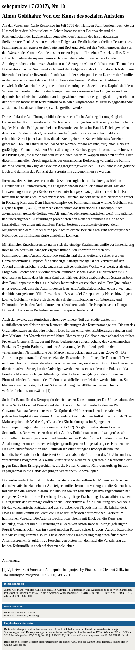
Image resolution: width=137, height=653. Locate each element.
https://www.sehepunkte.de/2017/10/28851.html (100, 635)
